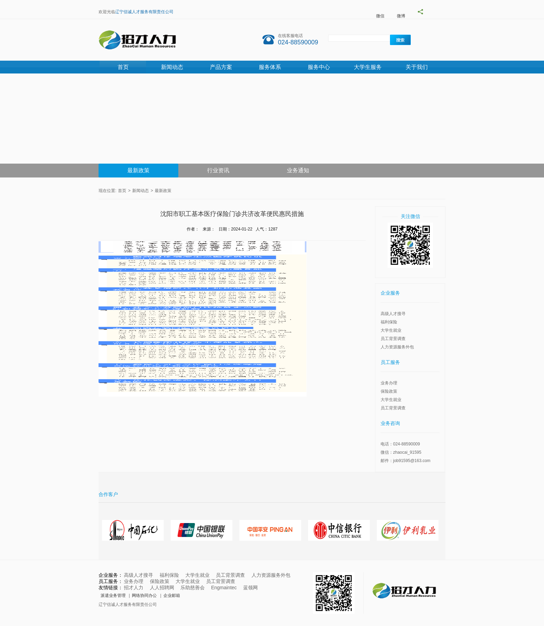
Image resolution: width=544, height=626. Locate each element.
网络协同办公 (144, 595)
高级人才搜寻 (393, 313)
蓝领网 (250, 587)
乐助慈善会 (192, 587)
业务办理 (389, 383)
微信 (380, 16)
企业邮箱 (171, 595)
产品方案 (221, 67)
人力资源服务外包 (397, 347)
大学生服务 (368, 67)
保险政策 (389, 391)
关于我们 (417, 67)
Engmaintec (224, 587)
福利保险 (389, 322)
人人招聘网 (162, 587)
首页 (123, 67)
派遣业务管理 (113, 595)
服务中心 (319, 67)
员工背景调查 (393, 338)
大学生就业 (391, 330)
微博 (401, 16)
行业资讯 (218, 170)
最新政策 (138, 170)
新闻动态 (172, 67)
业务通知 (298, 170)
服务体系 (270, 67)
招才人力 (133, 587)
